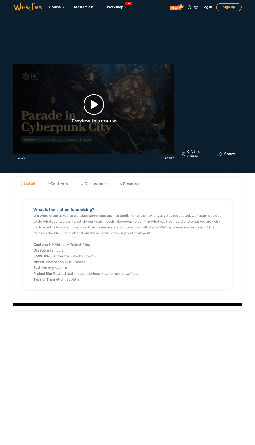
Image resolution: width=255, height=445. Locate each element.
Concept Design (25, 49)
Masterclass (86, 7)
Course (57, 7)
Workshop (118, 5)
